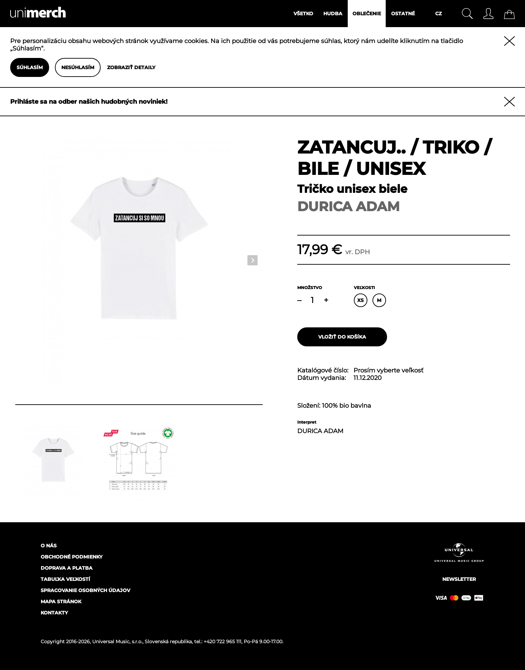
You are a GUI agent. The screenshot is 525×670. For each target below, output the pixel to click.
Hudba (332, 14)
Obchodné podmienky (71, 557)
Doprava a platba (67, 568)
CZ (438, 14)
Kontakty (54, 613)
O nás (49, 546)
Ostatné (403, 14)
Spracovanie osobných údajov (85, 590)
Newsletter (459, 579)
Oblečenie (366, 14)
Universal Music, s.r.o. (117, 641)
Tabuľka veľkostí (65, 579)
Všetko (303, 14)
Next (252, 260)
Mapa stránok (61, 601)
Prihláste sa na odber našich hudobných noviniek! (88, 101)
